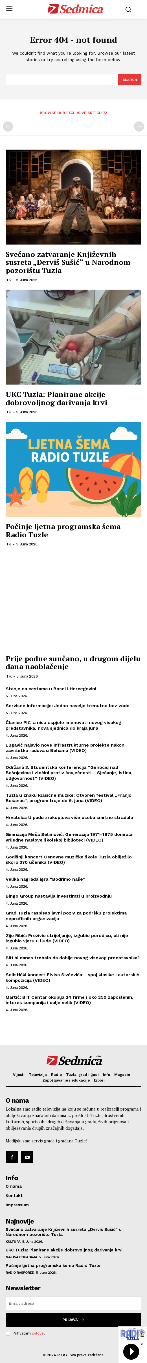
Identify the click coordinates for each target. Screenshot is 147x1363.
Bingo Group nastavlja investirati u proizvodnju (59, 896)
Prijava (73, 1319)
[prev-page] (8, 126)
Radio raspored (20, 1273)
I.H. (9, 676)
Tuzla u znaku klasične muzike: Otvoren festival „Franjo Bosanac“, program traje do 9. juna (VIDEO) (68, 798)
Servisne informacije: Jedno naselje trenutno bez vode (68, 705)
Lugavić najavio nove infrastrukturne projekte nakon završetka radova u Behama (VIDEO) (65, 747)
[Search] (129, 79)
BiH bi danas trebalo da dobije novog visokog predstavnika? (73, 957)
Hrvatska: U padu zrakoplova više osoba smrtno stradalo (69, 817)
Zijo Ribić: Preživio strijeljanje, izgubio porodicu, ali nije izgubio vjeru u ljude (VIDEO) (67, 938)
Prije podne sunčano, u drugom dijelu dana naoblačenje (73, 662)
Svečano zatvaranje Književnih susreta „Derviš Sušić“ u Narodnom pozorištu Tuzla (68, 262)
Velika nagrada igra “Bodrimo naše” (45, 879)
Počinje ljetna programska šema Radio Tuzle (63, 530)
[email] (73, 1303)
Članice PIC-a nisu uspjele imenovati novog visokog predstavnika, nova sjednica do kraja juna (63, 725)
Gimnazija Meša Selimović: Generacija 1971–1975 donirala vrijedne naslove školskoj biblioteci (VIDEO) (69, 837)
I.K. (9, 280)
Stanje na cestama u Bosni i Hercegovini (51, 688)
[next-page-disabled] (139, 126)
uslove (38, 1333)
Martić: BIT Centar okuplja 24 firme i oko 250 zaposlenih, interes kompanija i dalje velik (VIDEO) (69, 999)
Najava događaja (21, 1257)
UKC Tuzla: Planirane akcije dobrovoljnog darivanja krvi (56, 398)
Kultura (13, 1242)
